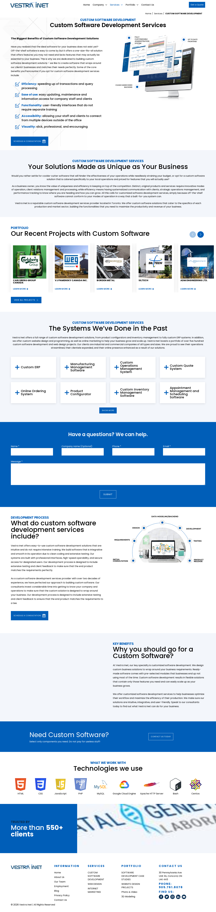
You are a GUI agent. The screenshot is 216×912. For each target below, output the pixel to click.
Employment (61, 887)
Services (113, 4)
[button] (200, 234)
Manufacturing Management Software (82, 366)
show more (108, 411)
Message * (17, 463)
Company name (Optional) (77, 448)
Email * (167, 448)
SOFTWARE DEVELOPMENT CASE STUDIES (132, 877)
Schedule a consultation (35, 141)
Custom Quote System (181, 367)
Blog (56, 892)
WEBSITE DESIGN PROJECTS (130, 887)
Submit (108, 496)
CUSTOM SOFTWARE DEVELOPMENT (183, 14)
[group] (29, 267)
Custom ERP (30, 367)
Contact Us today (165, 737)
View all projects (26, 299)
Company (97, 4)
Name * (15, 448)
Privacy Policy (62, 896)
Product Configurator (80, 392)
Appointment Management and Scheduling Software (184, 392)
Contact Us (144, 4)
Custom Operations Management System (131, 367)
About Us (59, 878)
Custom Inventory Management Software (134, 392)
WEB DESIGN (95, 885)
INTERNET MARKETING (94, 891)
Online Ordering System (33, 392)
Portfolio (128, 4)
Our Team (59, 883)
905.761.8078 (171, 888)
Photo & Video (129, 893)
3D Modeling (128, 897)
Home (83, 4)
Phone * (116, 448)
